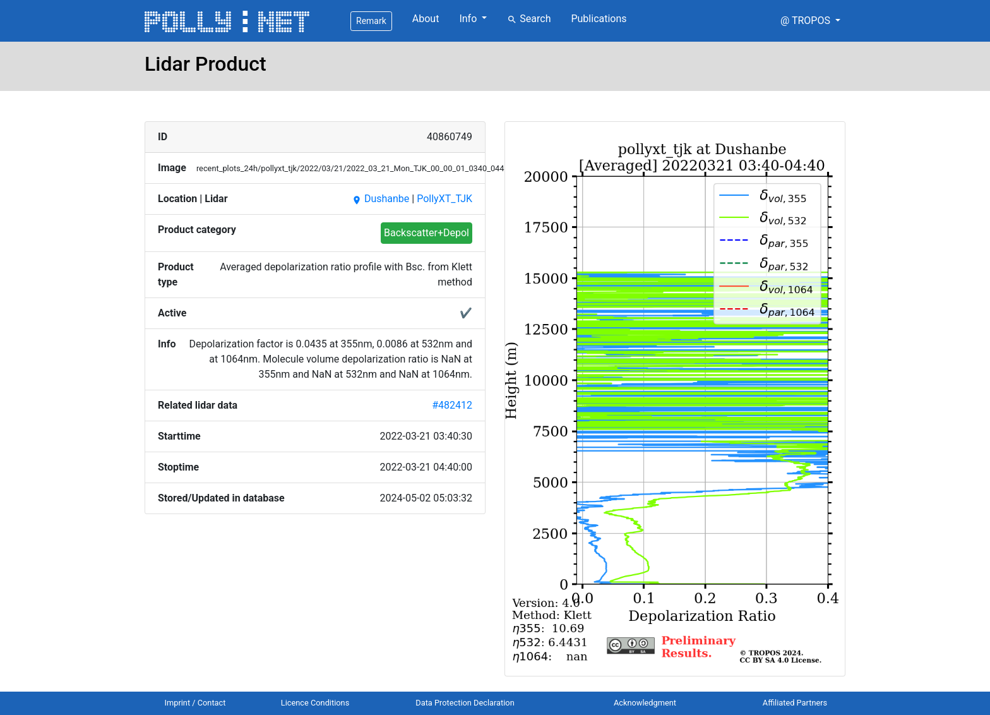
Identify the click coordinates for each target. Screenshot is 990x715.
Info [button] (469, 19)
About (425, 19)
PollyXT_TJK (444, 199)
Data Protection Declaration (464, 702)
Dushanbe (380, 199)
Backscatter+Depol (426, 233)
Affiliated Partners (795, 702)
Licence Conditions (315, 702)
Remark (371, 21)
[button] (810, 20)
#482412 (452, 405)
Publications (598, 19)
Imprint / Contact (195, 702)
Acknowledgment (645, 702)
